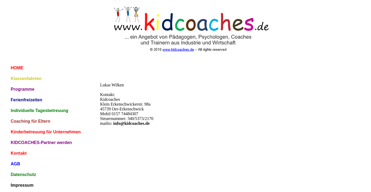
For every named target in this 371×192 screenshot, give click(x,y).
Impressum (22, 185)
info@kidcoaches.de (131, 123)
